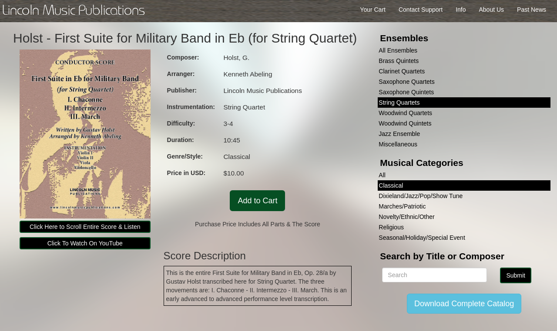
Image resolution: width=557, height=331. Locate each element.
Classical (391, 185)
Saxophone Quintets (406, 92)
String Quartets (399, 102)
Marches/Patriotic (402, 206)
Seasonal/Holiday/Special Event (422, 237)
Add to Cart (257, 200)
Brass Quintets (399, 60)
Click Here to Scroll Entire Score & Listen (85, 226)
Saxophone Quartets (406, 81)
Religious (391, 227)
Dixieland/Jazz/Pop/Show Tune (421, 195)
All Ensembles (398, 50)
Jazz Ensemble (399, 133)
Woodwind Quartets (405, 112)
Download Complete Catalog (464, 303)
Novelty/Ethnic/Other (406, 216)
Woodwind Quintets (405, 123)
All (382, 175)
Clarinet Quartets (402, 71)
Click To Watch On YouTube (85, 243)
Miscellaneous (398, 144)
